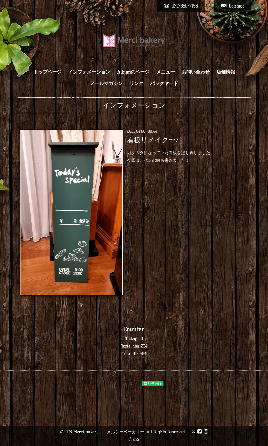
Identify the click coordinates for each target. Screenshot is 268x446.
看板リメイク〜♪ (153, 140)
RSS (136, 439)
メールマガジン (106, 83)
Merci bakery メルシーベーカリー (108, 431)
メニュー (165, 72)
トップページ (47, 72)
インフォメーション (89, 72)
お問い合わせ (196, 72)
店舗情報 (225, 72)
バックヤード (164, 83)
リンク (136, 83)
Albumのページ (133, 72)
